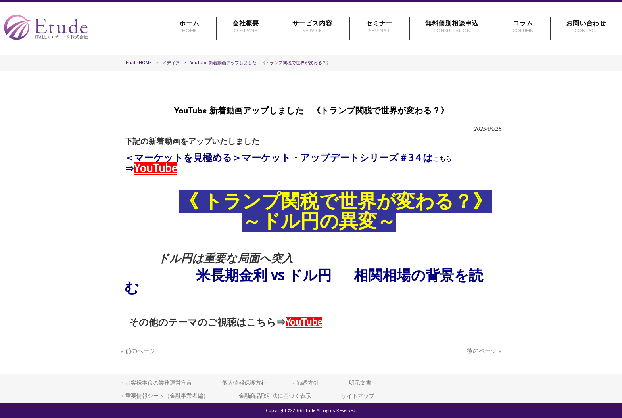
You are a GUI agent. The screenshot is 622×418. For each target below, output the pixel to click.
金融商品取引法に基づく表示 (275, 396)
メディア (171, 62)
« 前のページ (138, 351)
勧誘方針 (308, 383)
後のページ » (484, 351)
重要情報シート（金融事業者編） (167, 396)
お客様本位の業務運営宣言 (158, 383)
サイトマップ (357, 396)
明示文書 (360, 383)
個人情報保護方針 (244, 383)
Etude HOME (139, 62)
